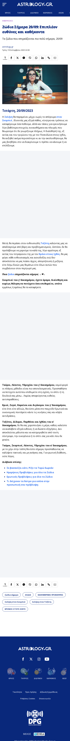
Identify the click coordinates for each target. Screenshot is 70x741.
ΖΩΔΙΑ (28, 595)
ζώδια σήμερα (11, 595)
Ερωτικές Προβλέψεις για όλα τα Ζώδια (30, 476)
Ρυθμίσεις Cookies (27, 699)
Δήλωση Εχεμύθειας (48, 692)
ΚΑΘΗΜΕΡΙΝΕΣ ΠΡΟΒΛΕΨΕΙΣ (50, 595)
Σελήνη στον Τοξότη (41, 602)
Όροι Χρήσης (31, 692)
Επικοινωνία (44, 698)
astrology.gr (7, 46)
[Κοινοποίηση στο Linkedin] (42, 58)
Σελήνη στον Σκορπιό (15, 602)
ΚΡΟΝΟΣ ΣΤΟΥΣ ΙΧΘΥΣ (15, 609)
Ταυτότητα (17, 692)
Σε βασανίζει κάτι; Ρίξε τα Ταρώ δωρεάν (30, 467)
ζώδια (11, 274)
